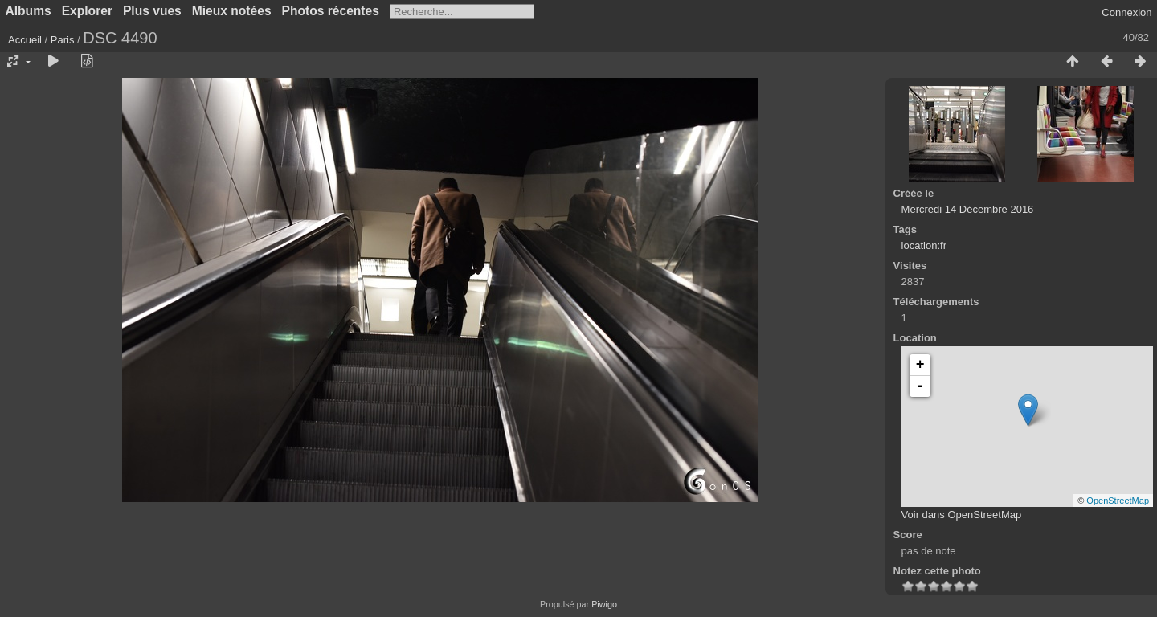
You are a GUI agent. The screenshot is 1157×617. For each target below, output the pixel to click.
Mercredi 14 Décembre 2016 (967, 209)
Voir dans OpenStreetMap (961, 515)
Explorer (87, 11)
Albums (28, 11)
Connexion (1126, 12)
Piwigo (604, 604)
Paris (63, 40)
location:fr (923, 245)
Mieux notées (232, 11)
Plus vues (152, 11)
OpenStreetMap (1117, 500)
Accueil (25, 40)
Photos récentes (330, 11)
